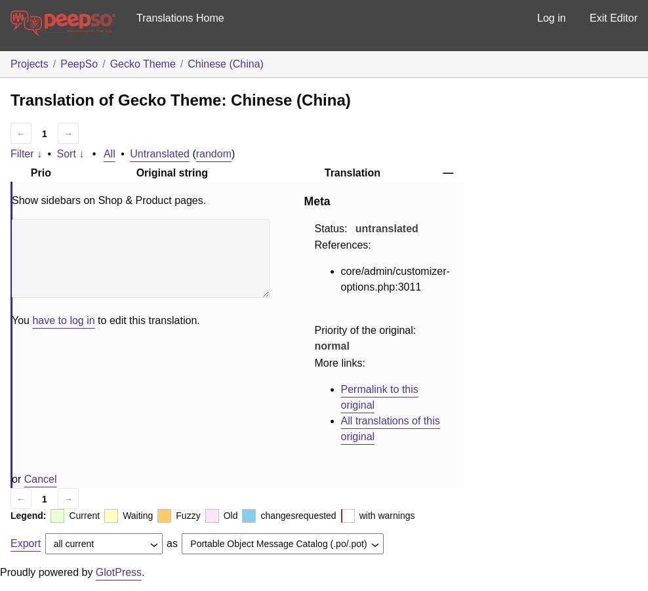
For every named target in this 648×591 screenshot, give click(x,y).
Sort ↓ (71, 153)
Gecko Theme (143, 64)
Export (25, 543)
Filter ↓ (26, 153)
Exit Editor (614, 18)
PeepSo (79, 64)
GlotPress (119, 572)
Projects (29, 64)
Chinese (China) (226, 64)
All (109, 153)
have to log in (63, 320)
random (214, 153)
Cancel (40, 479)
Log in (551, 18)
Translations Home (180, 18)
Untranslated (160, 153)
